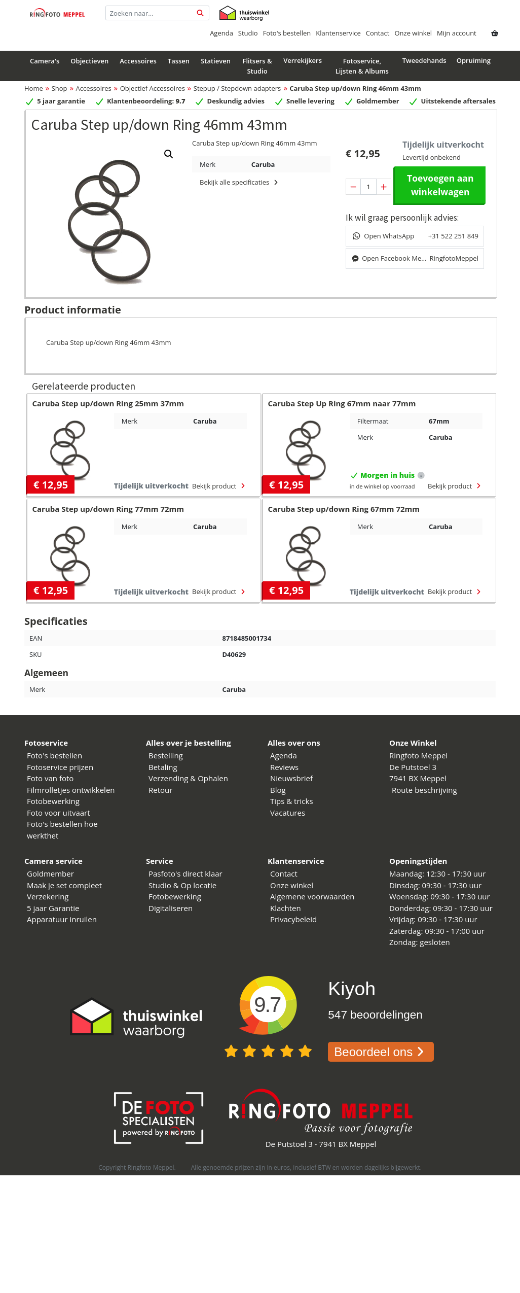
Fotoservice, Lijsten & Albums (362, 66)
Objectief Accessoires (152, 88)
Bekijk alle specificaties (240, 182)
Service (159, 860)
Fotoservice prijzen (60, 767)
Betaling (162, 767)
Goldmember (50, 873)
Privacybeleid (293, 919)
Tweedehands (424, 60)
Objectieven (89, 60)
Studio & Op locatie (182, 885)
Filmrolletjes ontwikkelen (71, 790)
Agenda (221, 33)
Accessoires (138, 60)
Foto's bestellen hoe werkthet (62, 830)
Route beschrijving (424, 790)
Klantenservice (338, 33)
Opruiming (474, 60)
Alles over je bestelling (188, 742)
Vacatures (287, 813)
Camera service (53, 860)
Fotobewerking (53, 801)
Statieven (216, 60)
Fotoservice (46, 742)
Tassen (179, 60)
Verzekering (48, 896)
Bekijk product (219, 486)
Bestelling (165, 755)
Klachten (285, 908)
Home (33, 88)
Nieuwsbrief (291, 778)
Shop (59, 88)
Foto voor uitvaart (58, 813)
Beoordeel (381, 1052)
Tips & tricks (291, 801)
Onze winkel (413, 33)
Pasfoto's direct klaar (185, 873)
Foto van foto (50, 778)
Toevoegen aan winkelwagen (440, 184)
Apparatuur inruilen (62, 919)
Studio (248, 33)
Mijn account (456, 33)
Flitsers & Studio (257, 66)
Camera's (44, 60)
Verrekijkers (302, 60)
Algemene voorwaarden (312, 896)
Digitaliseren (170, 908)
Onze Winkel (413, 742)
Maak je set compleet (64, 885)
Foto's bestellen (287, 33)
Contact (378, 33)
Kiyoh (352, 988)
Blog (278, 790)
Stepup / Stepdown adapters (237, 88)
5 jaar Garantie (53, 908)
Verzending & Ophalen (188, 778)
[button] (169, 154)
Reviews (284, 767)
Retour (160, 790)
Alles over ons (294, 742)
